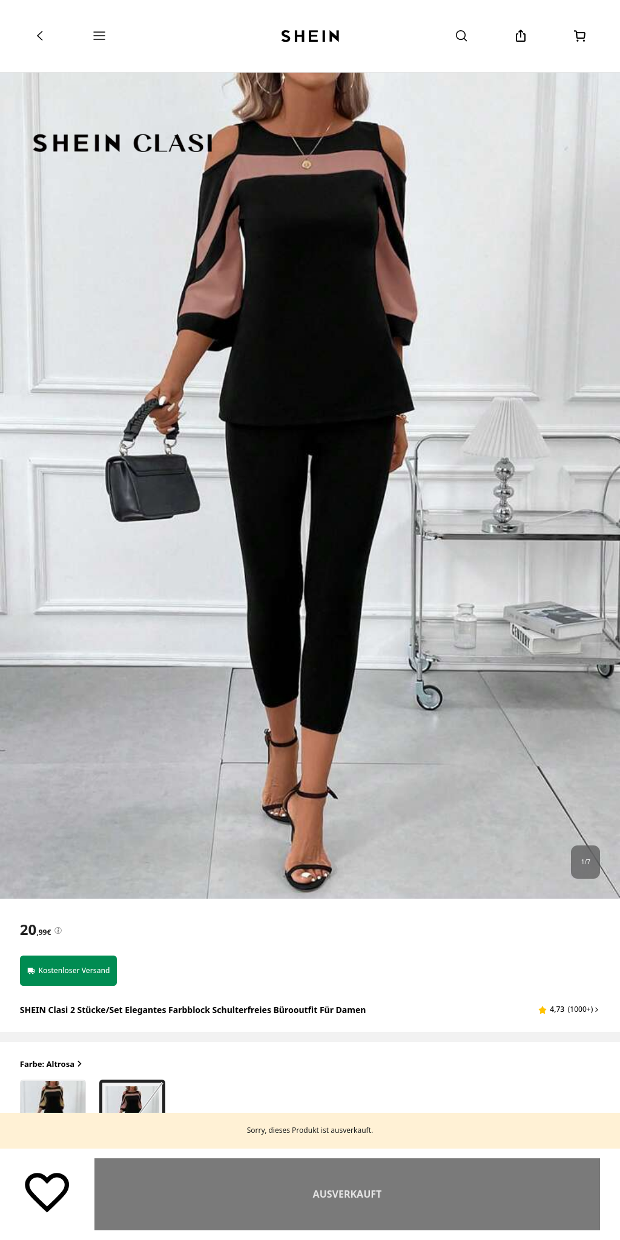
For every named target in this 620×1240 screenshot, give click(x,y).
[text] (35, 929)
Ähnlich (347, 1194)
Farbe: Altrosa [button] (52, 1064)
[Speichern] (47, 1191)
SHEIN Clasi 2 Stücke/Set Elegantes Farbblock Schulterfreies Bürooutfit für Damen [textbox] (193, 1009)
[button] (569, 1009)
